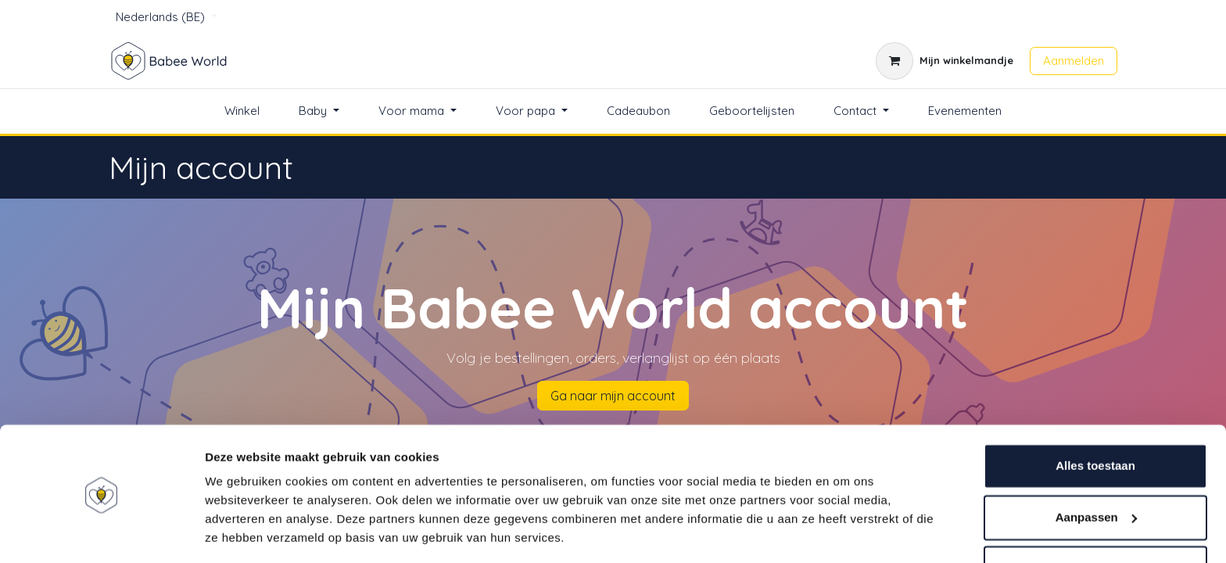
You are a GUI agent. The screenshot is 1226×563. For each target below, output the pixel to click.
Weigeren (1095, 519)
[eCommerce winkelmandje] (944, 61)
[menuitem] (242, 111)
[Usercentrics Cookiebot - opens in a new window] (101, 532)
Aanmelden (1073, 60)
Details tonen (242, 532)
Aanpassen (1096, 468)
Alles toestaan (1095, 417)
